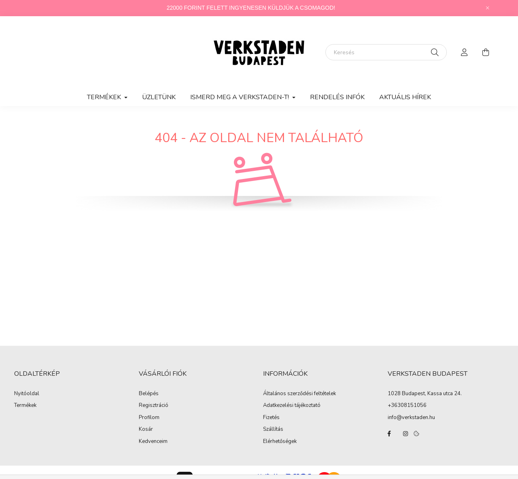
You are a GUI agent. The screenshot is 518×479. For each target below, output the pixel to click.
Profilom (149, 418)
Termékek (25, 405)
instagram (405, 434)
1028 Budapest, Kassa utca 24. (425, 393)
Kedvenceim (153, 442)
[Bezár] (488, 8)
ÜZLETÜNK (159, 97)
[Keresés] (386, 52)
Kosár (146, 429)
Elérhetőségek (280, 442)
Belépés (149, 394)
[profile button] (464, 52)
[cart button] (486, 52)
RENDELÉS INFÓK (337, 97)
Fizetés (271, 418)
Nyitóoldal (26, 394)
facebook (389, 434)
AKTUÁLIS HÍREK (405, 97)
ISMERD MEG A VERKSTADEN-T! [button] (240, 97)
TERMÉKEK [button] (105, 97)
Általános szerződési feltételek (299, 394)
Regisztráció (153, 405)
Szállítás (273, 429)
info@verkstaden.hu (411, 417)
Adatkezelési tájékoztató (292, 405)
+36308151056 (407, 405)
